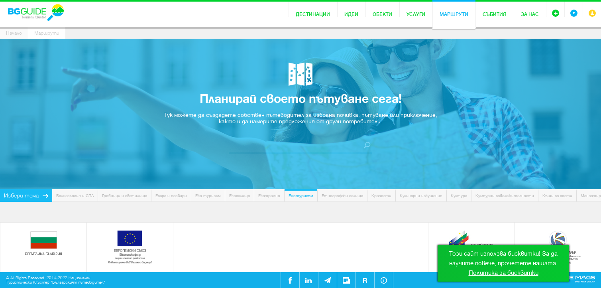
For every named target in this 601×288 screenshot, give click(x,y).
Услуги (416, 14)
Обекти (382, 14)
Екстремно (269, 195)
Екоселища (239, 195)
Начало (14, 33)
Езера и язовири (171, 195)
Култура (459, 195)
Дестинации (313, 14)
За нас (530, 14)
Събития (495, 14)
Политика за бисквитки (503, 272)
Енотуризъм (301, 195)
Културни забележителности (504, 195)
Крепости (381, 195)
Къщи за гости (557, 195)
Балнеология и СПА (75, 195)
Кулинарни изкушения (421, 195)
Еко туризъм (208, 195)
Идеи (351, 14)
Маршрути (454, 14)
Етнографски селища (342, 195)
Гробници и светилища (124, 195)
